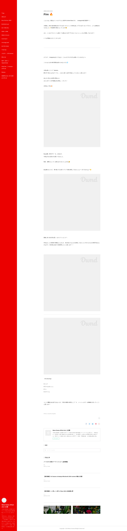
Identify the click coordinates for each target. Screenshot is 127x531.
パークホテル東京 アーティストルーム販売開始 (56, 461)
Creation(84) (49, 413)
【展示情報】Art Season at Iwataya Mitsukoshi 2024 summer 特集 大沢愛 (63, 476)
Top (3, 13)
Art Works (5, 28)
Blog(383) (54, 413)
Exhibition (5, 24)
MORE (4, 35)
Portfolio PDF (7, 20)
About (4, 17)
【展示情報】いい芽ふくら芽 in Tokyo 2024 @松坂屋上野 (58, 491)
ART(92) (45, 413)
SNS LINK (5, 31)
